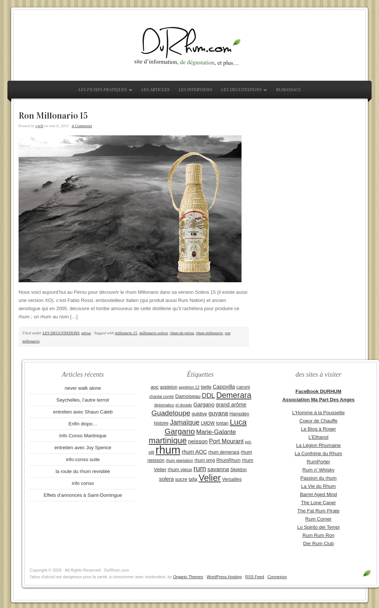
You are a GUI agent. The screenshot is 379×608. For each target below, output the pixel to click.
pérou (86, 333)
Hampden (239, 413)
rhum (168, 450)
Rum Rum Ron (318, 535)
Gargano (203, 405)
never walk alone (83, 388)
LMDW (207, 423)
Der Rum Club (318, 543)
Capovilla (224, 387)
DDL (208, 395)
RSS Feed (254, 577)
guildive (199, 413)
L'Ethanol (318, 437)
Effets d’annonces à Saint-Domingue (83, 495)
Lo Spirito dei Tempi (318, 527)
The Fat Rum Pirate (318, 511)
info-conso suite (83, 459)
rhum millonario (209, 333)
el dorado (183, 405)
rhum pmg (204, 460)
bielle (206, 387)
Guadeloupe (171, 413)
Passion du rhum (318, 478)
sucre (181, 479)
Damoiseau (188, 396)
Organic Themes (188, 577)
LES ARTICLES (155, 89)
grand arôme (231, 405)
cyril (39, 125)
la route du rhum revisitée (83, 471)
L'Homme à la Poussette (318, 412)
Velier (209, 478)
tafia (193, 479)
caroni (243, 387)
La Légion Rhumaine (318, 445)
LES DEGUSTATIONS (242, 91)
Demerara (233, 395)
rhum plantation (179, 460)
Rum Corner (318, 519)
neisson (198, 441)
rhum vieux (180, 469)
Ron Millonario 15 (53, 115)
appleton (169, 387)
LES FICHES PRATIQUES (103, 91)
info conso (83, 483)
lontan (222, 423)
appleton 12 (189, 387)
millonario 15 (126, 333)
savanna (218, 469)
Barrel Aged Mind (318, 494)
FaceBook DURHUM (318, 391)
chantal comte (161, 396)
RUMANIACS (288, 89)
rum (200, 468)
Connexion (277, 577)
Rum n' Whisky (318, 470)
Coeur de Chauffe (318, 421)
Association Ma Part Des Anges (318, 399)
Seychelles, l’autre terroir (82, 400)
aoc (154, 387)
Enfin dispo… (82, 424)
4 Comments (82, 125)
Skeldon (238, 469)
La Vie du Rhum (318, 486)
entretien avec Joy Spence (82, 447)
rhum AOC (194, 452)
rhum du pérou (182, 333)
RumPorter (318, 461)
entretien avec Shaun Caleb (83, 412)
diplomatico (164, 405)
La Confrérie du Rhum (318, 453)
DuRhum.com (189, 45)
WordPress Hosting (224, 577)
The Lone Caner (318, 502)
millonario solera (153, 333)
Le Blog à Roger (318, 429)
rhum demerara (224, 452)
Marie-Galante (216, 431)
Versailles (232, 479)
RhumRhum (228, 460)
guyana (218, 413)
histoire (161, 423)
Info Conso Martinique (82, 435)
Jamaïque (185, 422)
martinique (168, 440)
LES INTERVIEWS (195, 89)
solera (166, 479)
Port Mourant (226, 441)
